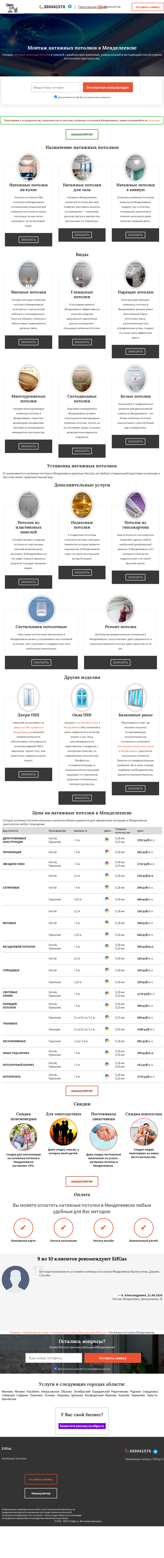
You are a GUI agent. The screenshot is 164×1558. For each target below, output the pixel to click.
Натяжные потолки (36, 1332)
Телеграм (153, 120)
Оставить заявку (148, 7)
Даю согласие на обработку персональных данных (82, 97)
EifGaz (6, 1448)
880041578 (54, 6)
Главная (15, 1332)
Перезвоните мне (92, 7)
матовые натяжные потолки (32, 55)
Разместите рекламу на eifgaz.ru (82, 1426)
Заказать (28, 239)
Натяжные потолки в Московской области (79, 1332)
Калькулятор (109, 6)
